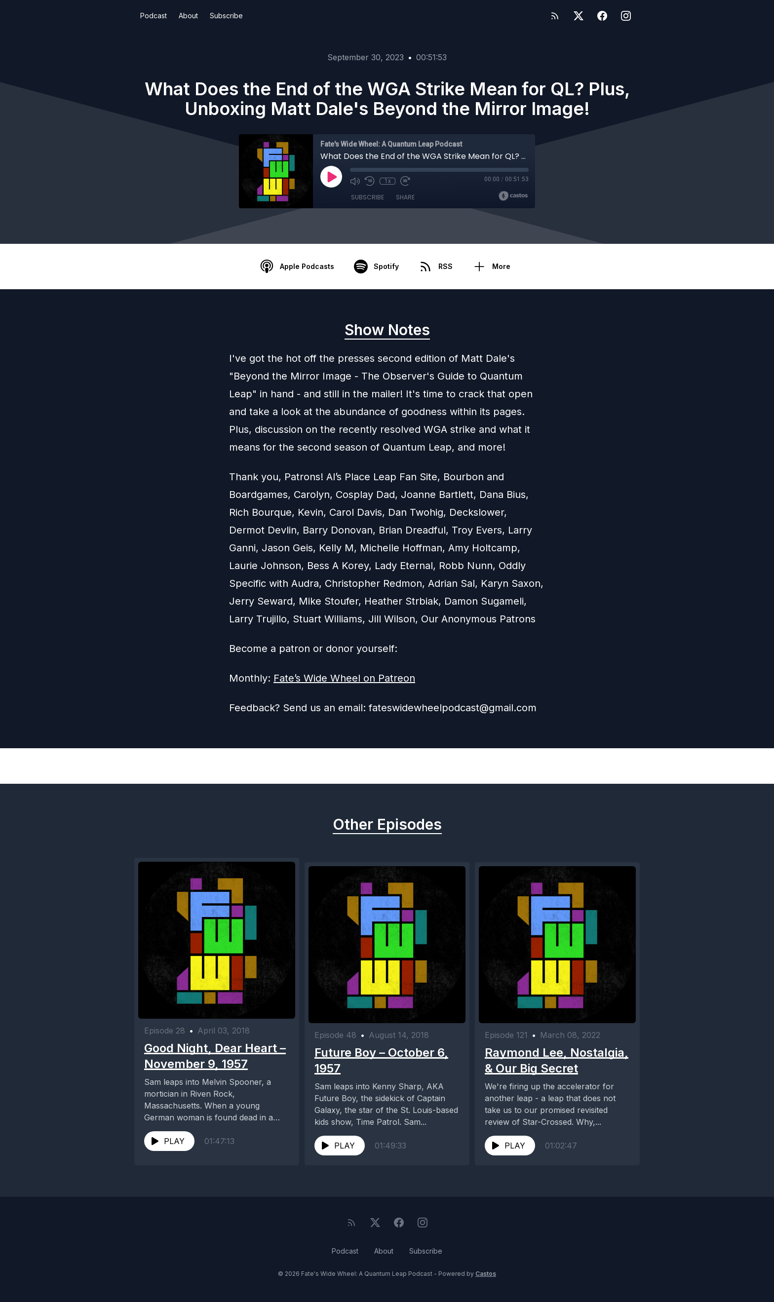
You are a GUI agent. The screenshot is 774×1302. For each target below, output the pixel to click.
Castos (485, 1282)
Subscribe (226, 15)
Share (405, 197)
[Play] (331, 177)
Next (596, 766)
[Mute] (355, 181)
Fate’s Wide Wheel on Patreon (344, 678)
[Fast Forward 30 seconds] (405, 181)
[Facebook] (602, 16)
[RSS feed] (555, 16)
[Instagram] (626, 16)
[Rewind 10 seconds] (370, 181)
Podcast (153, 15)
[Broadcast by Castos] (513, 196)
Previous (185, 766)
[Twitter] (578, 16)
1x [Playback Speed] (388, 181)
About (188, 15)
